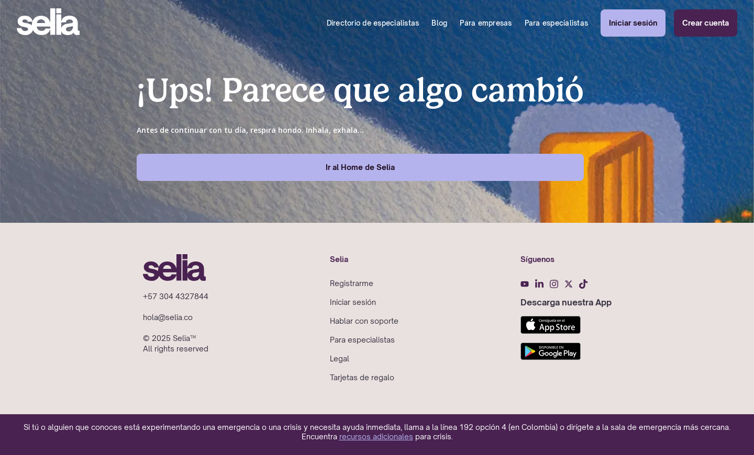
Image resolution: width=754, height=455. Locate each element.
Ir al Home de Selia (360, 167)
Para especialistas (557, 23)
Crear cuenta (705, 22)
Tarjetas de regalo (362, 377)
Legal (339, 358)
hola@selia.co (168, 317)
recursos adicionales (376, 436)
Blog (439, 23)
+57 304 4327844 (175, 296)
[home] (48, 23)
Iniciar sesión (633, 22)
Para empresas (486, 23)
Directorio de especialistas (373, 23)
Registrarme (351, 283)
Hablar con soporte (364, 320)
